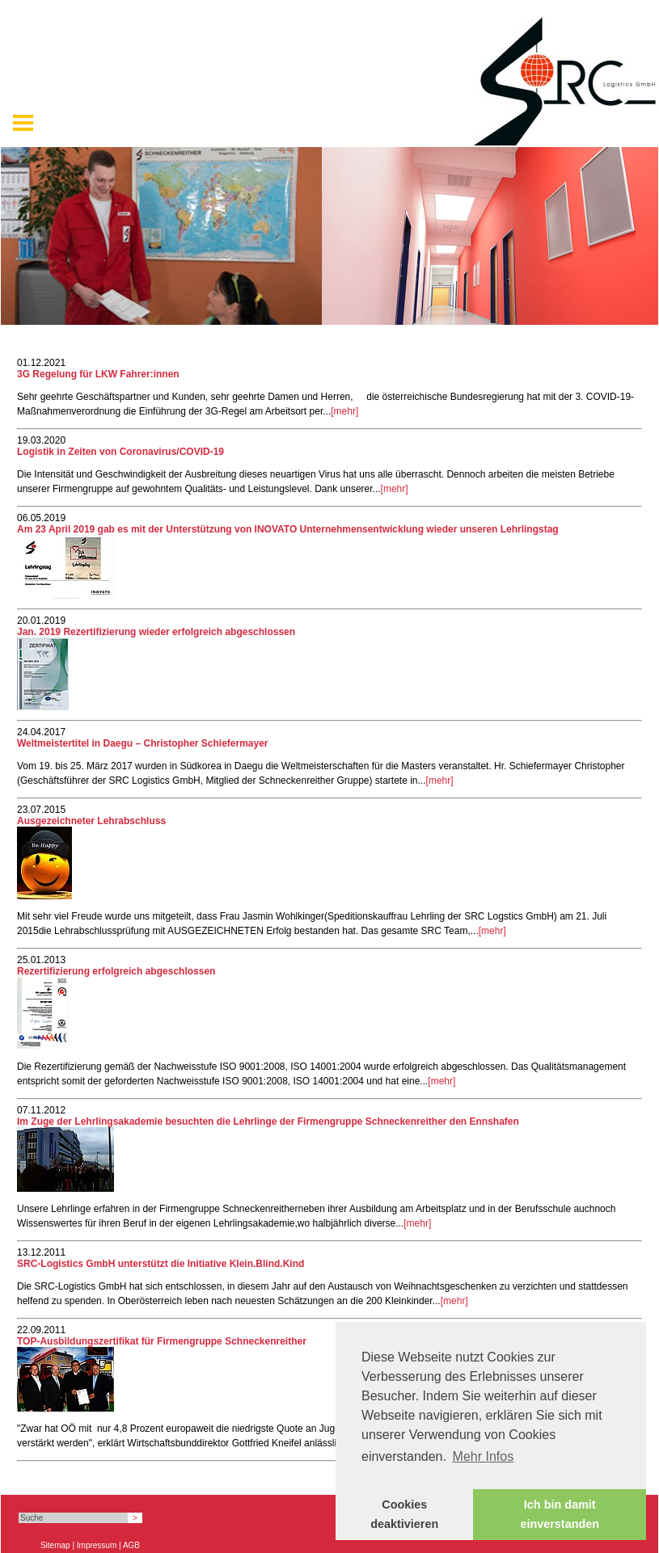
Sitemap (55, 1545)
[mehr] (344, 411)
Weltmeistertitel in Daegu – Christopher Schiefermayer (142, 743)
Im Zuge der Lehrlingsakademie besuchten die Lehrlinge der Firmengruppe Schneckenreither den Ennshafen (268, 1121)
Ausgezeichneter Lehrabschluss (91, 821)
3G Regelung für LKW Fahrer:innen (98, 374)
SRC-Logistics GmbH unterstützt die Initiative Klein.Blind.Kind (160, 1263)
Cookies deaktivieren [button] (404, 1514)
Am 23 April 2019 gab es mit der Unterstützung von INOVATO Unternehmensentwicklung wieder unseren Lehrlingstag (288, 529)
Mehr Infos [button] (483, 1456)
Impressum (96, 1545)
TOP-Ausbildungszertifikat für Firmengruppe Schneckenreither (161, 1341)
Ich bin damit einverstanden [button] (559, 1514)
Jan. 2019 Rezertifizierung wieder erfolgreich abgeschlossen (156, 632)
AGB (131, 1545)
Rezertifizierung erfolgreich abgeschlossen (116, 971)
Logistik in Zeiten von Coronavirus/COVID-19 (120, 451)
